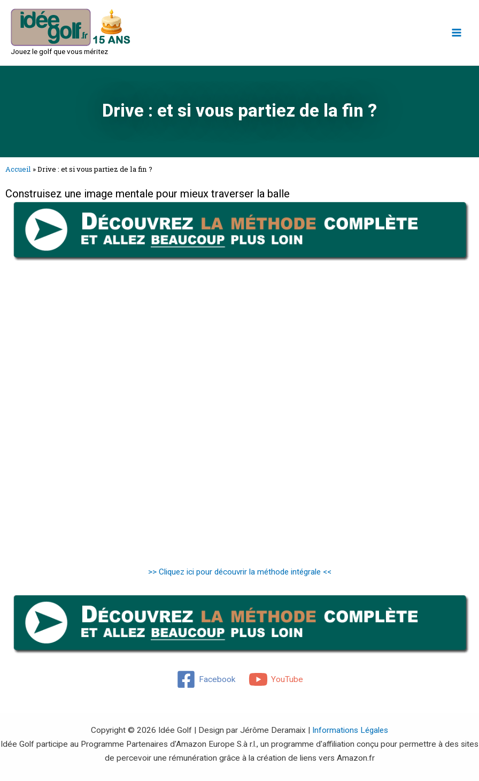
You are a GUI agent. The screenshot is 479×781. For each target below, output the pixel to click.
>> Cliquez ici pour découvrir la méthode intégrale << (239, 572)
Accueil (18, 169)
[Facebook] (205, 679)
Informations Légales (350, 730)
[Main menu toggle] (456, 32)
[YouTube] (275, 679)
